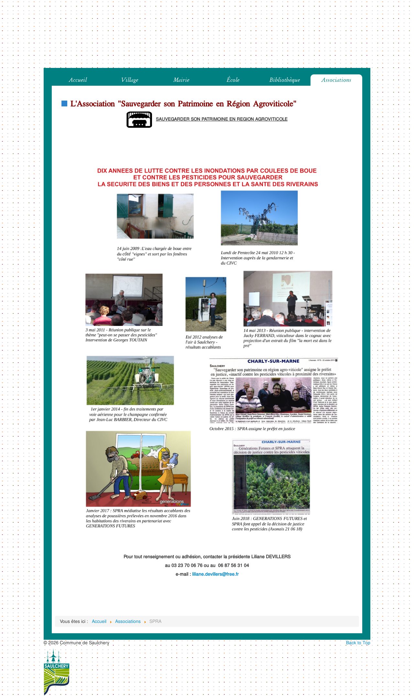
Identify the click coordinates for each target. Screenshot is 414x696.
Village (129, 80)
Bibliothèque (284, 80)
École (233, 80)
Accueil (78, 80)
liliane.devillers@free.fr (215, 574)
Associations (336, 80)
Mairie (181, 80)
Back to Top (358, 642)
